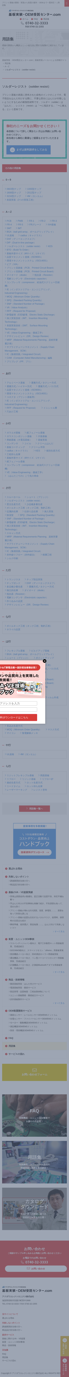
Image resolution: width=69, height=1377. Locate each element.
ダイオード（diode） (16, 275)
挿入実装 (47, 511)
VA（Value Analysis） (17, 307)
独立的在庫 (11, 590)
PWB (19, 220)
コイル (26, 443)
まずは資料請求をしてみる (28, 149)
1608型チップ (13, 192)
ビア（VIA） (12, 264)
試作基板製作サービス (19, 999)
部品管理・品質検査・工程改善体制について (29, 991)
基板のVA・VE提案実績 (19, 892)
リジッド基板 (28, 779)
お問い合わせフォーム (34, 1072)
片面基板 (41, 436)
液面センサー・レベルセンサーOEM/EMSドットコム (33, 1015)
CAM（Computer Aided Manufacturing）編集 (28, 357)
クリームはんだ (44, 443)
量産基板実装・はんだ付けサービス (25, 984)
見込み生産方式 (14, 725)
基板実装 (41, 439)
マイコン (10, 733)
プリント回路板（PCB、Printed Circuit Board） (30, 267)
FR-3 (53, 220)
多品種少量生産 (14, 586)
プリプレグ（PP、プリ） (18, 361)
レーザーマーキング (16, 789)
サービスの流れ (14, 1054)
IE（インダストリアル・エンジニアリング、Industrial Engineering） (28, 291)
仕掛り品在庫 (30, 511)
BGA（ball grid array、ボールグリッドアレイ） (30, 231)
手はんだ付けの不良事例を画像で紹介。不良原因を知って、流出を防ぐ (36, 905)
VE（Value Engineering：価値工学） (24, 332)
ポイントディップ (44, 657)
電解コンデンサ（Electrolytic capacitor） (26, 278)
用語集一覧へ (34, 808)
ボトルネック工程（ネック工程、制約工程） (28, 507)
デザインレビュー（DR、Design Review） (27, 336)
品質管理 (40, 661)
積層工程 (46, 554)
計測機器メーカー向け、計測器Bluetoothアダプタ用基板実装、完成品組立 (35, 966)
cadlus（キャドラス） (30, 235)
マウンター (11, 722)
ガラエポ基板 (12, 432)
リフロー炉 (46, 779)
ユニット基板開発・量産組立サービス (26, 995)
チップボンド (12, 583)
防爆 (43, 672)
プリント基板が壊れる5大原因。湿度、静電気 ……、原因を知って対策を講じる (36, 912)
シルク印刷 (11, 558)
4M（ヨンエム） (34, 196)
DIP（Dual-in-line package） (20, 242)
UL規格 (9, 235)
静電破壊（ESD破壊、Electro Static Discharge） (30, 314)
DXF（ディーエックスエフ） (20, 238)
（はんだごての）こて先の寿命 (22, 475)
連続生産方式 (12, 782)
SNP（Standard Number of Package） (25, 303)
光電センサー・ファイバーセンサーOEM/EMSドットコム (35, 1019)
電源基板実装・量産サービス (22, 988)
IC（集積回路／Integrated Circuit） (23, 354)
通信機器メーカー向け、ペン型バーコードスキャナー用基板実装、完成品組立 (36, 959)
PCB (8, 220)
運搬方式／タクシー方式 (42, 382)
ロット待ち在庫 (34, 786)
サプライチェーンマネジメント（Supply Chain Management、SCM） (29, 349)
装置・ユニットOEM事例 (19, 939)
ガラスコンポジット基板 (18, 436)
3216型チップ (13, 196)
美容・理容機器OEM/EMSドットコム (26, 1030)
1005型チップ (33, 189)
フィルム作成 (50, 697)
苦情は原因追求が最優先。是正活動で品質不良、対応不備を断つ (36, 898)
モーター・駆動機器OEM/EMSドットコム (28, 1023)
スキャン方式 (12, 533)
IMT (19, 228)
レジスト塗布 (39, 789)
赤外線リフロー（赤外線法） (20, 554)
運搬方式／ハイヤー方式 (18, 386)
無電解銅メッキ (29, 733)
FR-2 (42, 220)
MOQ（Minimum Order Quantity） (23, 296)
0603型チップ (13, 189)
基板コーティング (15, 447)
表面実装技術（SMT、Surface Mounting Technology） (26, 327)
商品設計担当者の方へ (19, 884)
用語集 (45, 19)
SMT (8, 228)
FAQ (34, 19)
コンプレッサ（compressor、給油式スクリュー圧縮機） (32, 284)
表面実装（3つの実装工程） (20, 199)
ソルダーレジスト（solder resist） (23, 246)
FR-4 (8, 224)
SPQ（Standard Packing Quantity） (24, 300)
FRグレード (34, 224)
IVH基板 (51, 224)
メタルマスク (30, 722)
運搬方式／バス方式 (47, 386)
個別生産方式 (52, 450)
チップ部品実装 (34, 579)
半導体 (9, 693)
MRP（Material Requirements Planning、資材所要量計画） (31, 341)
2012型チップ (33, 192)
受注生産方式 (12, 504)
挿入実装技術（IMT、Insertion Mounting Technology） (26, 320)
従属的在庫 (11, 511)
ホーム (24, 19)
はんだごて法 (25, 693)
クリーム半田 (37, 447)
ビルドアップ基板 (39, 650)
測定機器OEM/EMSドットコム (23, 1026)
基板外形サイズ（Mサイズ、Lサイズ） (25, 253)
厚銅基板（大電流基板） (18, 439)
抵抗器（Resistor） (43, 275)
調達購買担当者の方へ (19, 881)
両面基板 (43, 775)
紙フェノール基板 (35, 432)
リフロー (10, 779)
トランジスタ (12, 579)
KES (49, 246)
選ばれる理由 (13, 868)
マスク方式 (52, 729)
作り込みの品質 (14, 601)
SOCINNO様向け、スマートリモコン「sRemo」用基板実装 (36, 950)
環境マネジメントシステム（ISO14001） (27, 260)
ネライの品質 (12, 629)
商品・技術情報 (14, 979)
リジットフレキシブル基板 (19, 775)
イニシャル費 (49, 407)
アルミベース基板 (15, 382)
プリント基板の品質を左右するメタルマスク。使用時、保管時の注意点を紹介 (36, 919)
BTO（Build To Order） (17, 249)
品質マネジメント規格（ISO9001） (24, 256)
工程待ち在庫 (12, 454)
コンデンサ (11, 443)
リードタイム (12, 786)
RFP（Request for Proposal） (21, 311)
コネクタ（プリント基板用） (20, 397)
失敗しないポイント (17, 876)
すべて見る (59, 931)
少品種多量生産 (34, 504)
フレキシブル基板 (15, 650)
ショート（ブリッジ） (37, 497)
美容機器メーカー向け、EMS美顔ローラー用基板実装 (33, 954)
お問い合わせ (36, 1268)
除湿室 (9, 515)
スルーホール (12, 497)
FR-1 (30, 220)
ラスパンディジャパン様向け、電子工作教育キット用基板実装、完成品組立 (36, 945)
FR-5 (19, 224)
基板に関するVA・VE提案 (13, 1338)
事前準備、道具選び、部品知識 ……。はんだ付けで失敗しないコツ (36, 926)
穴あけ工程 (11, 411)
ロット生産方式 (34, 782)
